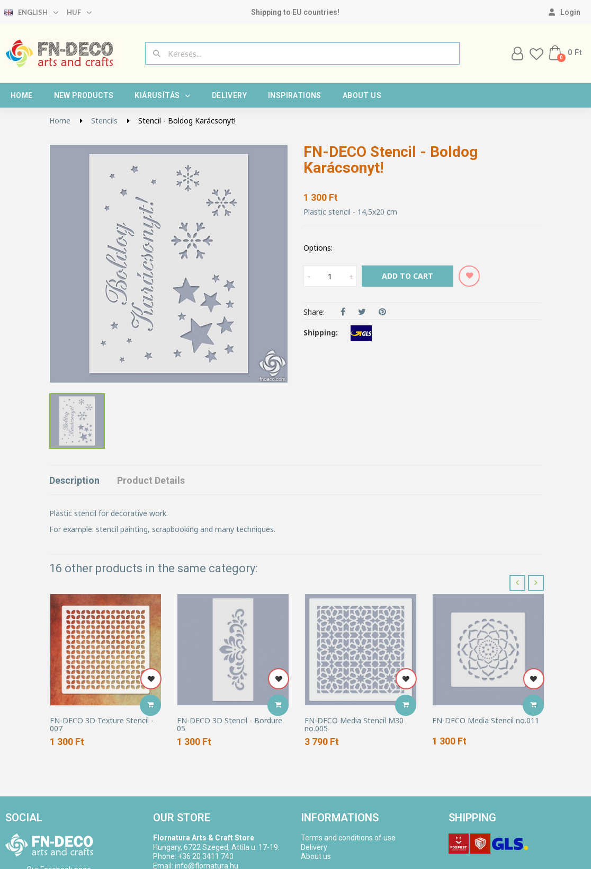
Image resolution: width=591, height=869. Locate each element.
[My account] (564, 12)
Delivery (229, 95)
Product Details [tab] (151, 480)
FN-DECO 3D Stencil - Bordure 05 (229, 724)
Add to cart (407, 276)
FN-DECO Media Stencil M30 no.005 (354, 724)
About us (362, 95)
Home (22, 95)
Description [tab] (74, 480)
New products (84, 95)
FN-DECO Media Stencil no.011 (485, 720)
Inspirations (294, 95)
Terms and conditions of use (348, 837)
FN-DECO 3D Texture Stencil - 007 (102, 724)
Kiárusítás (162, 95)
